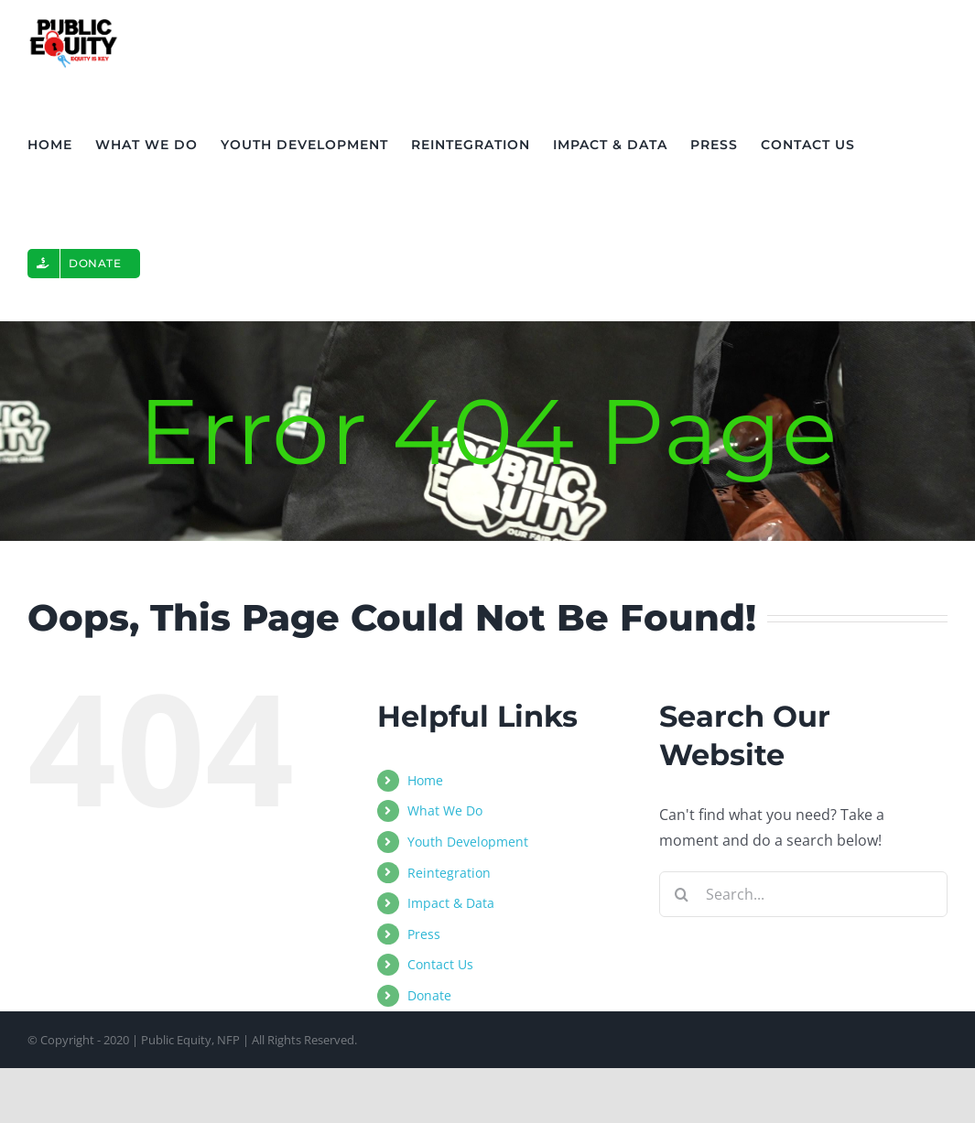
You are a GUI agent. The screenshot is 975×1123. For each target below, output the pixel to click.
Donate (429, 995)
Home (425, 780)
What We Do (444, 810)
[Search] (682, 894)
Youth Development (467, 841)
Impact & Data (450, 903)
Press (423, 934)
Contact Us (440, 964)
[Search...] (803, 894)
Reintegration (449, 872)
